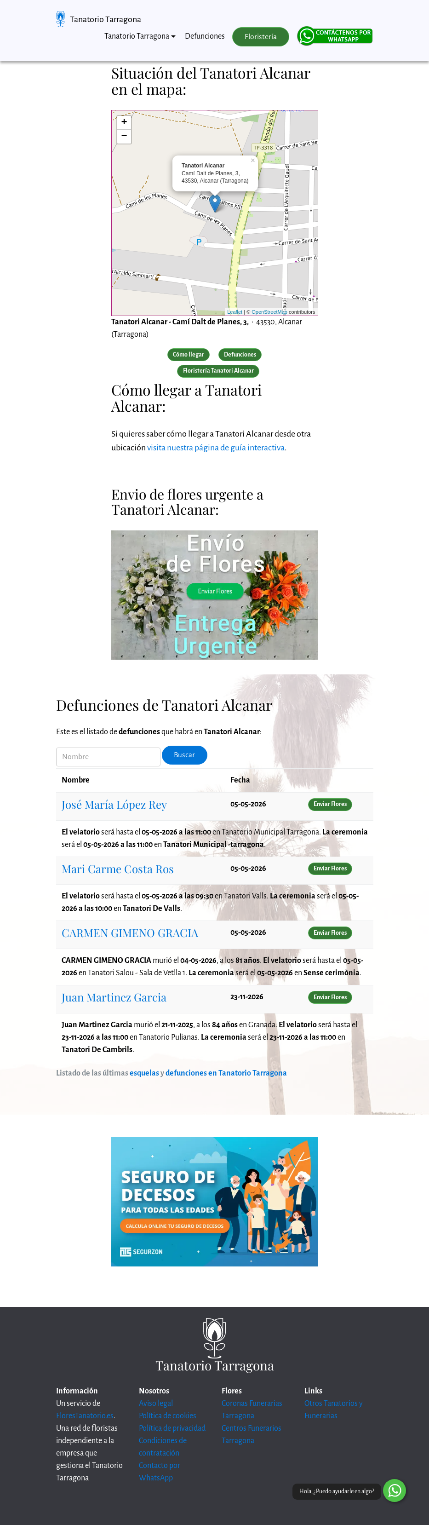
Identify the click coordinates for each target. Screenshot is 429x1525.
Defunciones (205, 36)
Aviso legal (156, 1403)
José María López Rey (114, 804)
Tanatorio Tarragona (105, 19)
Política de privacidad (172, 1428)
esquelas (144, 1073)
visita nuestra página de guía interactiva (216, 447)
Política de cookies (167, 1416)
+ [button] (124, 123)
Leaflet (234, 312)
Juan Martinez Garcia (114, 997)
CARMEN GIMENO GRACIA (130, 932)
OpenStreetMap (269, 312)
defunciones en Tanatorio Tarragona (226, 1073)
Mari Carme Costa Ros (118, 868)
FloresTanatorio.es (85, 1416)
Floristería (261, 37)
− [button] (124, 137)
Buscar (184, 755)
